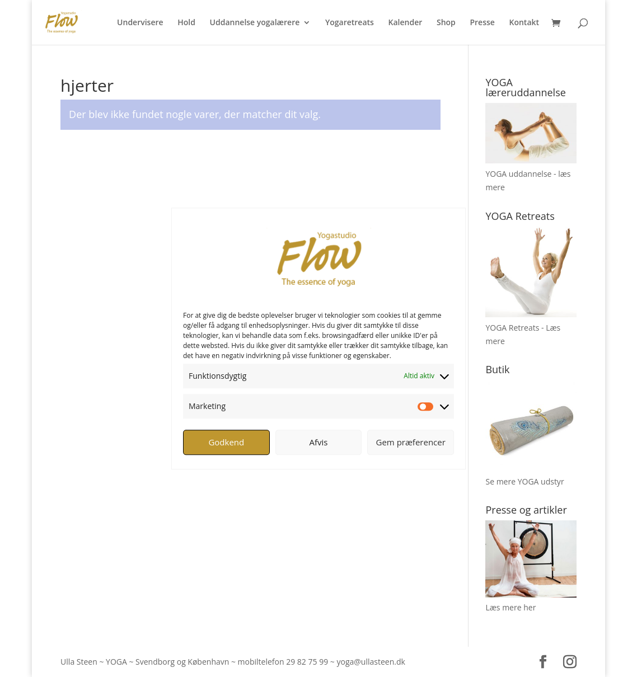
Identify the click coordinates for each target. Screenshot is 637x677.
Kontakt (524, 22)
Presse (482, 22)
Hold (186, 22)
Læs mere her (510, 607)
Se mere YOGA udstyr (524, 481)
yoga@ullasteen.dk (370, 661)
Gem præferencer (411, 442)
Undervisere (140, 22)
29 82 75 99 (307, 661)
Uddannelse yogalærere (255, 22)
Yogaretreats (349, 22)
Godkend (226, 442)
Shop (446, 22)
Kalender (405, 22)
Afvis (319, 442)
